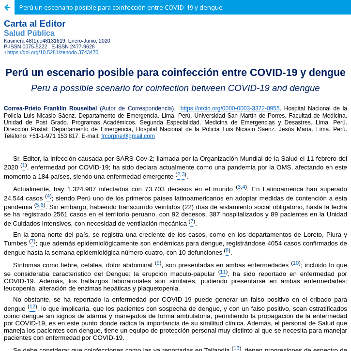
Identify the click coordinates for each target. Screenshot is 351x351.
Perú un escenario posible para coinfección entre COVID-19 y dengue (121, 7)
